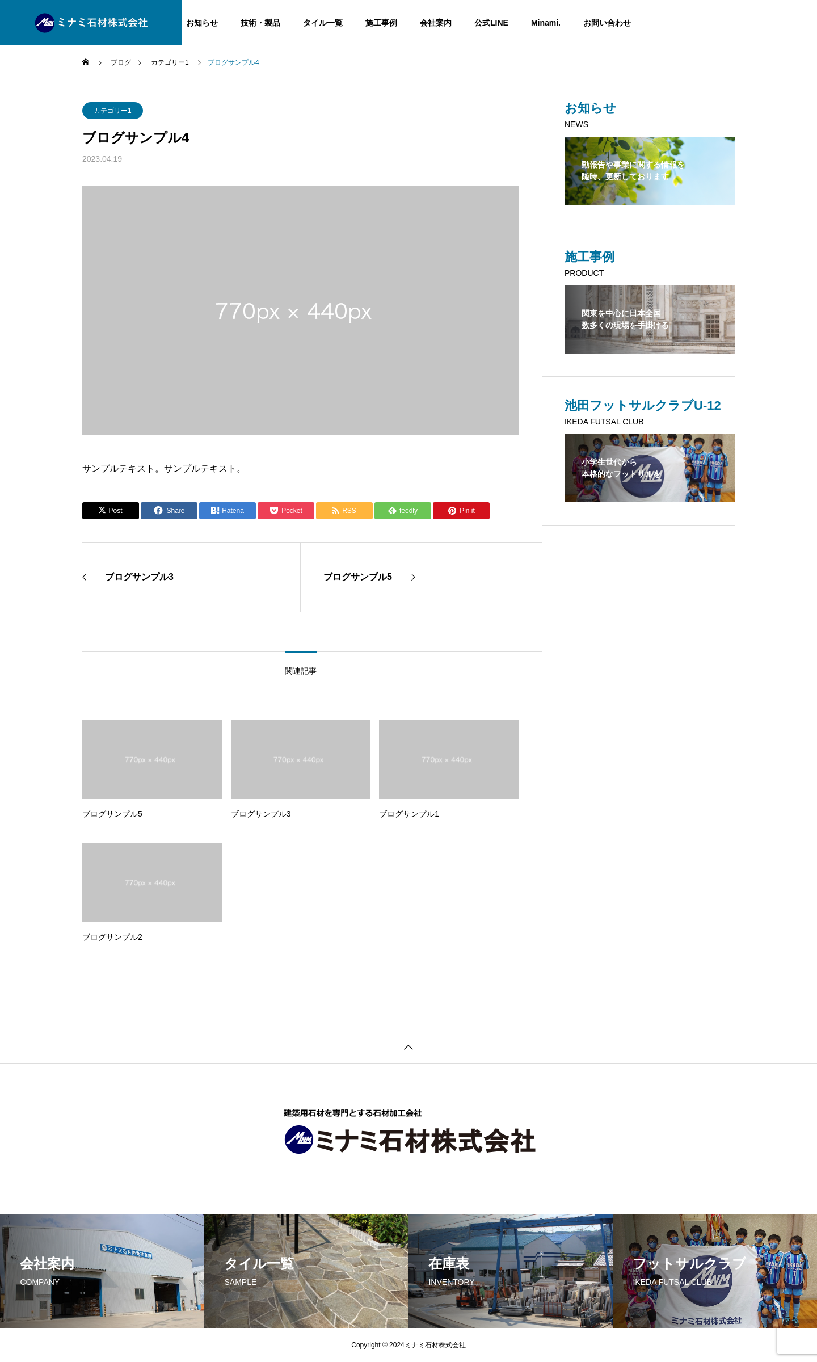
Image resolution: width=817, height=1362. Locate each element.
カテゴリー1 (113, 111)
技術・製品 (260, 22)
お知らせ (202, 22)
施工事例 (381, 22)
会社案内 (436, 22)
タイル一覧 (323, 22)
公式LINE (491, 22)
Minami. (546, 22)
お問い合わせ (607, 22)
